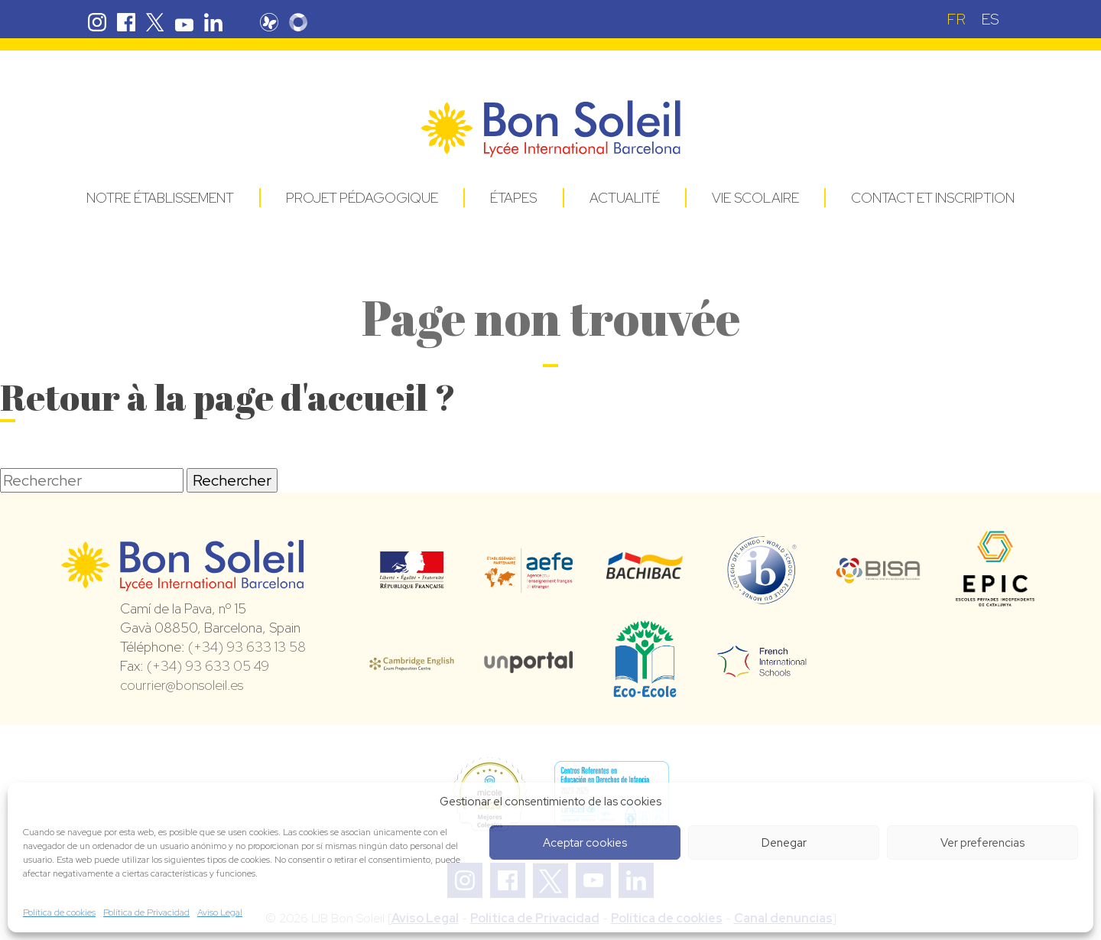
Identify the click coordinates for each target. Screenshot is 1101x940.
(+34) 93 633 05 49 (208, 666)
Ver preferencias (982, 843)
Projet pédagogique (362, 198)
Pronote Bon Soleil (269, 22)
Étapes (513, 198)
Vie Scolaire (755, 198)
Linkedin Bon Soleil (213, 22)
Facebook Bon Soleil (126, 22)
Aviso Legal (219, 912)
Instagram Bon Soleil (97, 22)
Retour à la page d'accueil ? (228, 396)
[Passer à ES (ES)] (990, 18)
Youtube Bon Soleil (184, 22)
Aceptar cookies (585, 843)
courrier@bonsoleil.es (181, 685)
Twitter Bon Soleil (155, 22)
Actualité (624, 198)
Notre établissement (160, 198)
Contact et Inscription (933, 198)
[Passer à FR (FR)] (956, 18)
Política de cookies (59, 912)
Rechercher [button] (232, 480)
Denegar (784, 843)
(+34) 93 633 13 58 (247, 646)
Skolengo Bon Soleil (298, 22)
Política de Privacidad (146, 912)
